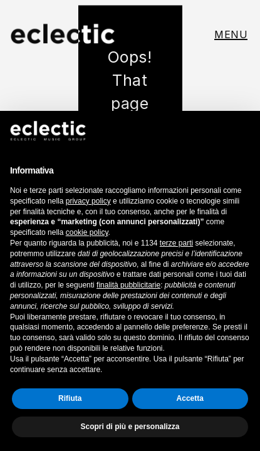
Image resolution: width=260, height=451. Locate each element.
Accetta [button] (190, 398)
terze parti (176, 243)
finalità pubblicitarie (128, 285)
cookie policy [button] (87, 232)
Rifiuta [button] (69, 398)
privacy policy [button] (88, 201)
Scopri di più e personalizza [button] (129, 426)
